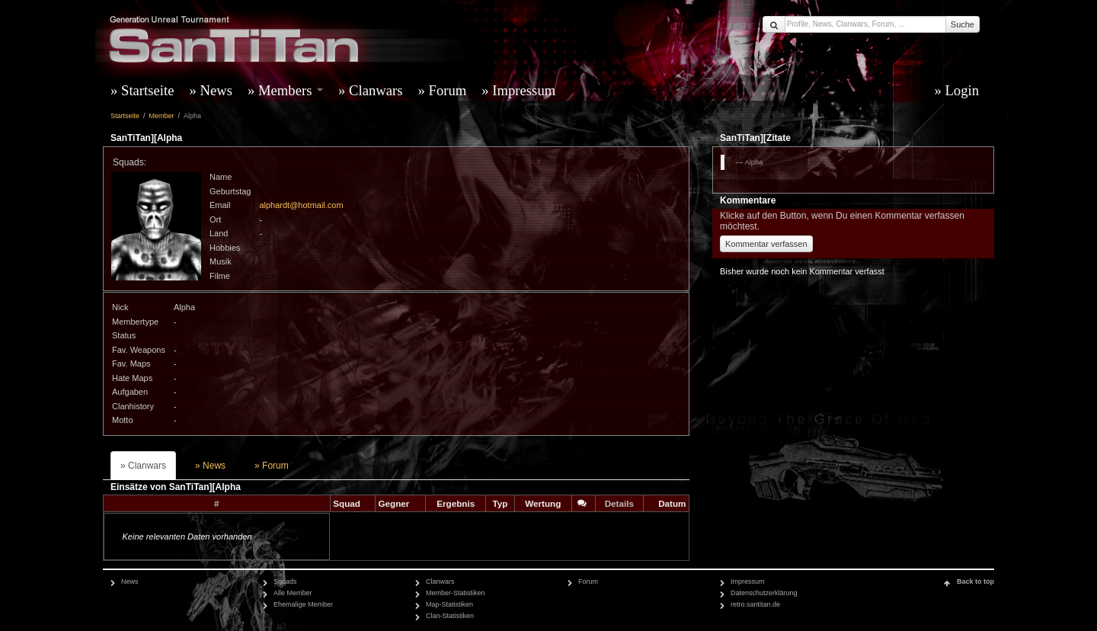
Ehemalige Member (303, 604)
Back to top (975, 581)
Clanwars (375, 90)
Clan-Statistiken (450, 616)
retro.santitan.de (755, 604)
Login (962, 90)
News (216, 90)
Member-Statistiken (455, 593)
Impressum (523, 90)
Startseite (147, 90)
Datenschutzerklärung (764, 593)
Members (290, 90)
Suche (962, 24)
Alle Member (292, 593)
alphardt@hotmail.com (301, 205)
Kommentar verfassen (766, 243)
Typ (499, 503)
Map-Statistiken (449, 604)
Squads (285, 581)
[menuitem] (145, 90)
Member (161, 116)
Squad (346, 503)
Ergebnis (456, 503)
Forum (448, 90)
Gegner (394, 503)
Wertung (543, 503)
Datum (672, 503)
